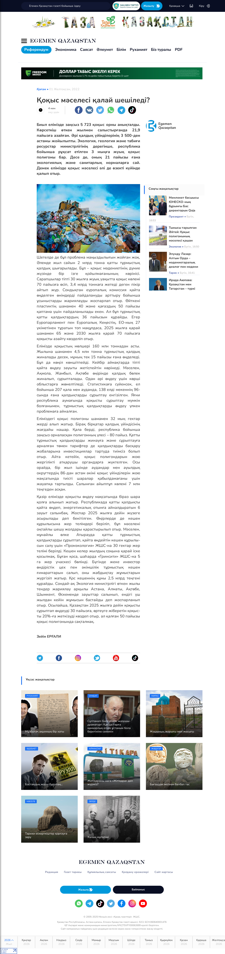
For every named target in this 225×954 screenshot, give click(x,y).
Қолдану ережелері (135, 872)
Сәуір (78, 942)
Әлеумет (105, 49)
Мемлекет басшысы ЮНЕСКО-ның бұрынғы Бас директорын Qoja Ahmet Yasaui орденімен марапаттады (184, 210)
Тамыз (148, 942)
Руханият (138, 49)
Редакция (51, 872)
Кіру (204, 6)
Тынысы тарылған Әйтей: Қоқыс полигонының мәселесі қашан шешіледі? (183, 236)
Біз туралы (161, 49)
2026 (9, 942)
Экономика (65, 49)
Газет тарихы (73, 872)
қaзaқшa (177, 6)
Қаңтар (26, 942)
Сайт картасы (163, 872)
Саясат (86, 49)
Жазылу (151, 6)
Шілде (131, 942)
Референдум (36, 49)
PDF (178, 49)
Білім (121, 49)
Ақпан (44, 942)
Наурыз (61, 942)
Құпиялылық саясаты (101, 872)
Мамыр (96, 942)
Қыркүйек (166, 942)
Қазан (183, 942)
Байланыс (138, 889)
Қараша (201, 942)
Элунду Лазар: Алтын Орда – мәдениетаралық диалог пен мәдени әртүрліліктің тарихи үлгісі (183, 264)
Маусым (113, 942)
